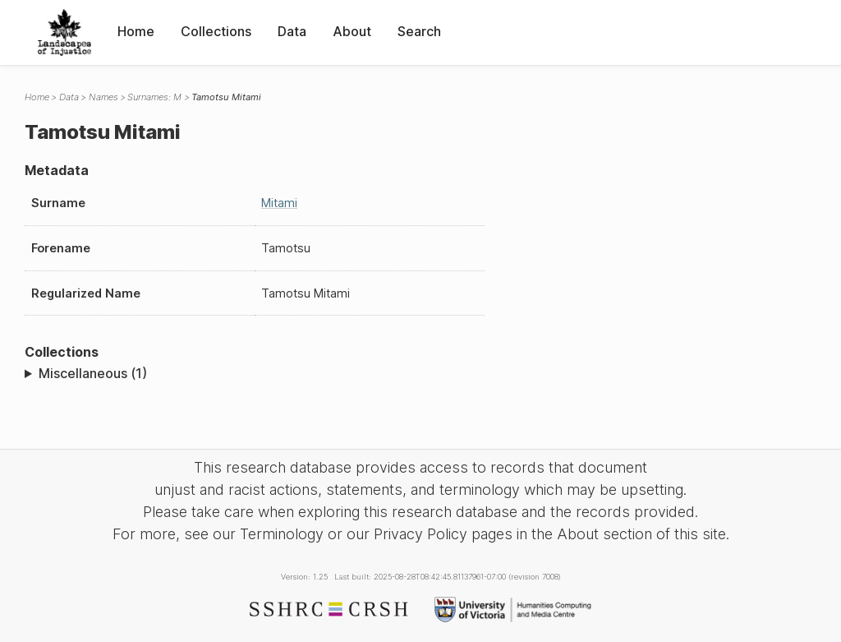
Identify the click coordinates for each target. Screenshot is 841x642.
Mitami (279, 203)
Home (135, 31)
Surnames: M (154, 97)
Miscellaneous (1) (93, 373)
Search (419, 31)
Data (292, 31)
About (352, 31)
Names (103, 97)
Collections (216, 31)
